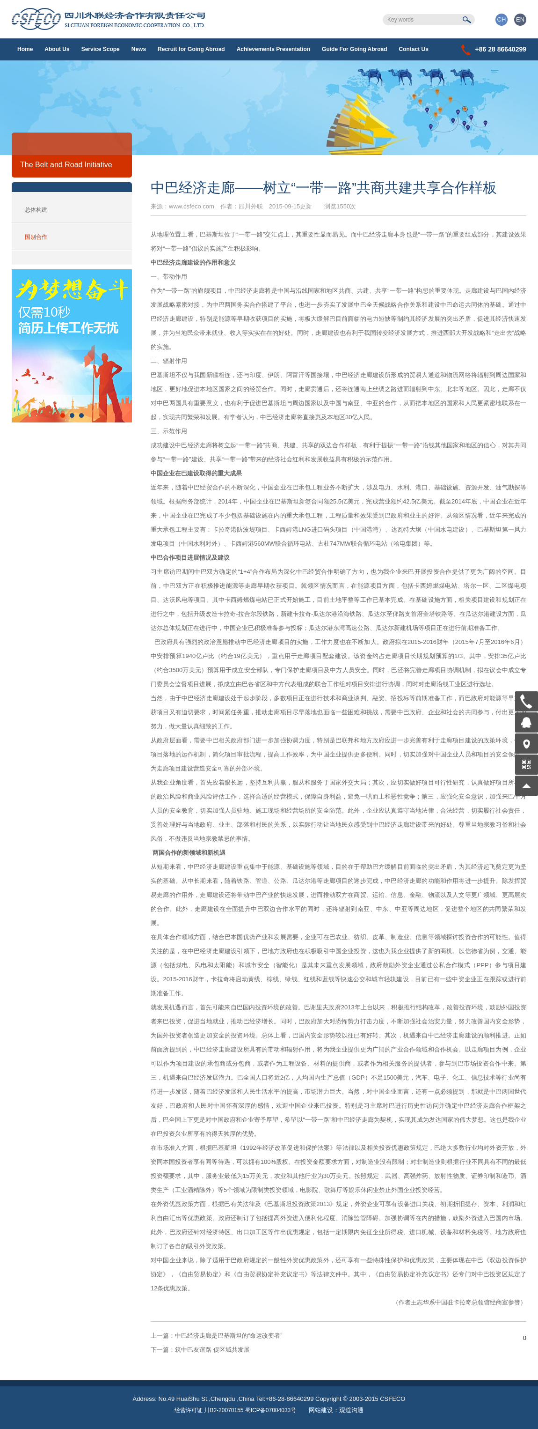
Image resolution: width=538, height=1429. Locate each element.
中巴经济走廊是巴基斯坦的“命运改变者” (217, 1335)
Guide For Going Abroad (354, 49)
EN (520, 19)
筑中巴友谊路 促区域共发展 (200, 1349)
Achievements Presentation (273, 49)
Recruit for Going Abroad (191, 49)
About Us (56, 49)
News (138, 49)
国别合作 (36, 237)
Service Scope (100, 49)
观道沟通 (351, 1410)
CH (501, 19)
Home (25, 49)
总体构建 (36, 210)
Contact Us (414, 49)
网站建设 (321, 1410)
